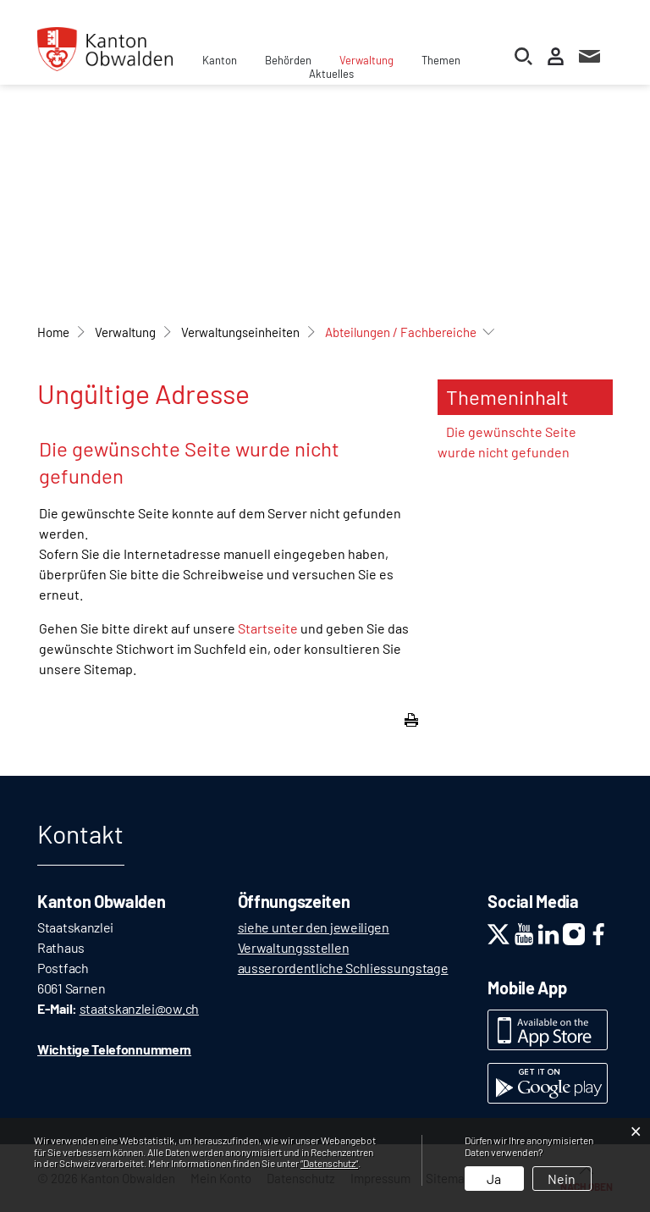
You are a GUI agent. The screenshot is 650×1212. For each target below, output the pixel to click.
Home (53, 332)
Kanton (219, 60)
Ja (494, 1178)
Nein (562, 1178)
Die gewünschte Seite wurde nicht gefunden (507, 441)
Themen (440, 60)
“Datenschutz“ (329, 1163)
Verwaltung (366, 60)
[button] (125, 332)
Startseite (268, 628)
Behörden (288, 60)
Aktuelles (331, 73)
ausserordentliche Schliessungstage (343, 968)
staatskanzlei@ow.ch (139, 1008)
